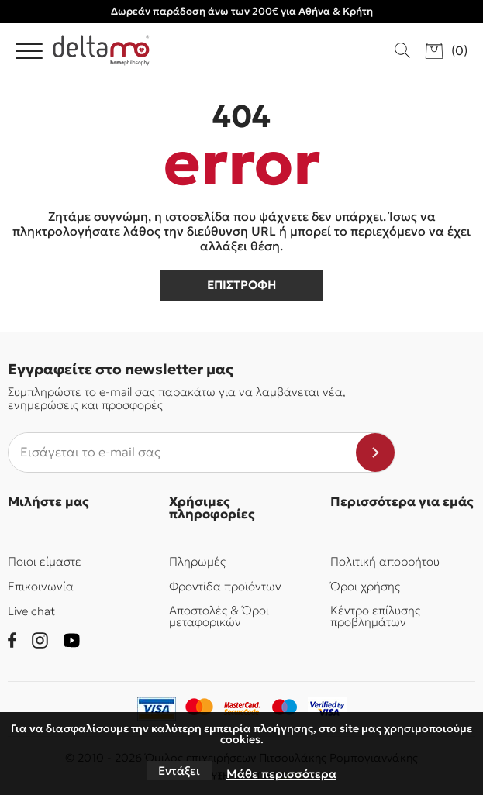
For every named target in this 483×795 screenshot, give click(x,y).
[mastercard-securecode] (242, 709)
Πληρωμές (197, 561)
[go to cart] (446, 51)
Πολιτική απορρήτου (385, 561)
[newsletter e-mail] (182, 452)
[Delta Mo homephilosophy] (101, 50)
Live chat (31, 611)
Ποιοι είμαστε (44, 561)
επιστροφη (241, 284)
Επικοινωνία (41, 586)
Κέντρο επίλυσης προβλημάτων (375, 616)
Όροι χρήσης (365, 586)
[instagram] (40, 640)
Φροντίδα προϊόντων (225, 586)
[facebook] (12, 640)
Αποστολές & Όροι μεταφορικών (219, 616)
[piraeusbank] (327, 709)
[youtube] (72, 640)
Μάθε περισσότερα (281, 773)
